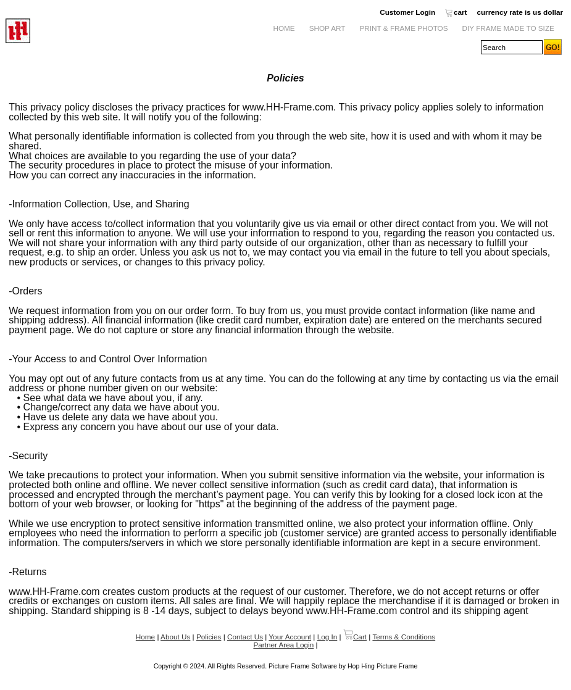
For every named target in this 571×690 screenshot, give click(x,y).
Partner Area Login (283, 645)
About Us (175, 637)
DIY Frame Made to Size (508, 28)
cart (456, 12)
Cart (355, 637)
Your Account (290, 637)
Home (283, 28)
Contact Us (245, 637)
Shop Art (327, 28)
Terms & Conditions (403, 637)
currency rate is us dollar (520, 12)
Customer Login (407, 12)
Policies (208, 637)
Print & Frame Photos (404, 28)
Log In (327, 637)
